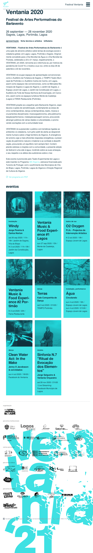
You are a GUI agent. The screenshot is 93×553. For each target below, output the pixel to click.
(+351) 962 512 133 (63, 519)
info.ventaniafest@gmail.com (40, 519)
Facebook (8, 519)
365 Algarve (34, 162)
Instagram (21, 519)
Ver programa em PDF (18, 177)
